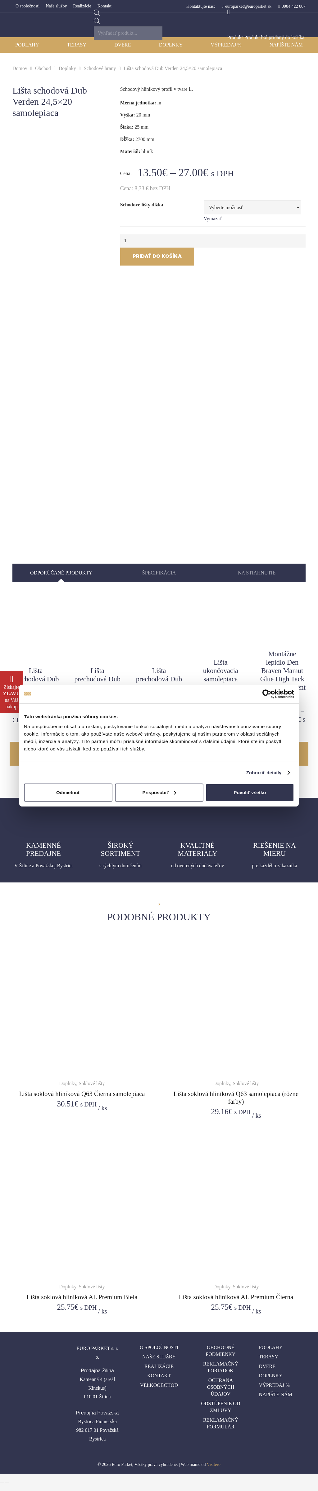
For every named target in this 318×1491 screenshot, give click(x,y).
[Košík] (228, 12)
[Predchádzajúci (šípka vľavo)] (2, 1482)
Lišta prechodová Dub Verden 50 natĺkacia (159, 683)
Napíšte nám (275, 1394)
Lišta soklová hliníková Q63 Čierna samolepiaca (82, 1093)
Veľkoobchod (159, 1385)
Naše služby (159, 1356)
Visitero (213, 1464)
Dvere (267, 1366)
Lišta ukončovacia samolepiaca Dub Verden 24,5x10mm (220, 679)
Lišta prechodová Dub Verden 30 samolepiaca (36, 683)
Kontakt (159, 1375)
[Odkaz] (16, 25)
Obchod (43, 68)
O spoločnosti (159, 1347)
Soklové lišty (92, 1083)
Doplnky (67, 68)
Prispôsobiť (159, 792)
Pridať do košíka (157, 256)
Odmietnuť (68, 792)
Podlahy (271, 1347)
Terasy (268, 1356)
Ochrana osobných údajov (220, 1387)
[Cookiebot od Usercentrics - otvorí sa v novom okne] (267, 694)
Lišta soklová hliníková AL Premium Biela (82, 1296)
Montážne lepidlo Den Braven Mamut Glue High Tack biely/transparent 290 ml (282, 674)
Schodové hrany (100, 68)
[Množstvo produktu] (213, 241)
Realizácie (159, 1366)
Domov (19, 68)
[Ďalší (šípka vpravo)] (7, 1482)
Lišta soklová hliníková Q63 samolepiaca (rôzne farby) (236, 1097)
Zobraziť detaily (264, 772)
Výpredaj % (274, 1385)
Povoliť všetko (250, 792)
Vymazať (213, 218)
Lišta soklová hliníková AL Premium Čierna (236, 1296)
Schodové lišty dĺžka (141, 204)
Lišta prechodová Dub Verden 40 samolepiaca (97, 683)
